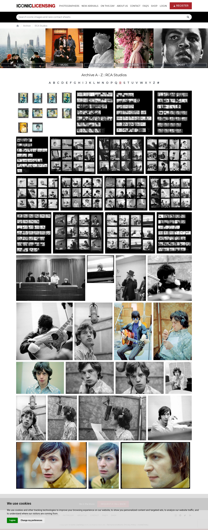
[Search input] (104, 17)
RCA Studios (41, 25)
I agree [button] (12, 520)
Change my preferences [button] (31, 520)
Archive (27, 25)
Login (163, 6)
